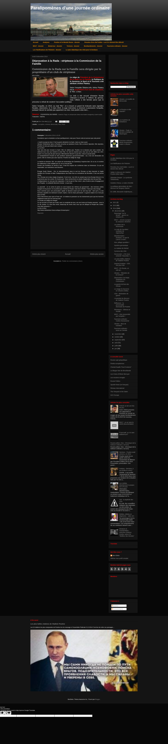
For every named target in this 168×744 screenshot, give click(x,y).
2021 (115, 202)
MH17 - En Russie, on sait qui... (121, 269)
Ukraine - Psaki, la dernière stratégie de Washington (126, 132)
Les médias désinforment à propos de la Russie (126, 485)
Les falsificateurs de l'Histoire (120, 163)
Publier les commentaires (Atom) (72, 261)
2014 (115, 208)
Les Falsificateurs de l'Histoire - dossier (47, 50)
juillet (116, 346)
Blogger (97, 699)
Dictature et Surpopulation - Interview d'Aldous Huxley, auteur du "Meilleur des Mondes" (126, 532)
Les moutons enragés (117, 377)
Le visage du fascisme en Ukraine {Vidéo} (121, 290)
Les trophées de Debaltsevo (124, 121)
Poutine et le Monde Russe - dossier (67, 42)
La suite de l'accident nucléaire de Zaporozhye (121, 231)
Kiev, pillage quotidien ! (122, 242)
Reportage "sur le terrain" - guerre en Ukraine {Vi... (121, 215)
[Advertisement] (121, 66)
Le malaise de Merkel (121, 248)
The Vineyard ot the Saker (119, 391)
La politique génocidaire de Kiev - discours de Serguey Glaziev (121, 187)
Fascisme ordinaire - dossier (117, 46)
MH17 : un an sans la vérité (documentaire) (126, 423)
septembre (118, 340)
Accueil (35, 42)
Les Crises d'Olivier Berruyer (120, 374)
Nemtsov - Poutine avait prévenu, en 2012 (127, 453)
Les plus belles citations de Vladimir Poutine (122, 260)
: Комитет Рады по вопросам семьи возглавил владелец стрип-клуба (71, 114)
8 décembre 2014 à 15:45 (52, 135)
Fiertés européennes (117, 363)
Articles (115, 606)
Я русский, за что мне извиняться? (126, 433)
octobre (117, 337)
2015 (115, 205)
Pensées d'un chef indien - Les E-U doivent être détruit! (104, 42)
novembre (118, 334)
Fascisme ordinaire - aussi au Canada (121, 329)
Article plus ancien (97, 254)
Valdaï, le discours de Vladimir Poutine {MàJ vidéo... (120, 173)
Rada (63, 124)
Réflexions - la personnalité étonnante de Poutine (122, 305)
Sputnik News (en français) (119, 384)
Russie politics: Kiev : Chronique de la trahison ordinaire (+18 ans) (123, 444)
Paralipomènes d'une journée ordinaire (70, 8)
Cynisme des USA (120, 251)
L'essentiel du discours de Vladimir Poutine (121, 299)
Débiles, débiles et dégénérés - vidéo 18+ (126, 515)
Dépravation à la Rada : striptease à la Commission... (122, 279)
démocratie (54, 124)
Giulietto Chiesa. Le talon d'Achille (121, 183)
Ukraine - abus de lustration (120, 324)
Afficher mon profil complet (119, 558)
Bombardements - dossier (93, 46)
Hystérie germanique (121, 245)
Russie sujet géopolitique (118, 360)
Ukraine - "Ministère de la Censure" (121, 274)
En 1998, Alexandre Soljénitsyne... (121, 192)
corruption (41, 124)
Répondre (40, 213)
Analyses (46, 42)
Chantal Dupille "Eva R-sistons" (120, 367)
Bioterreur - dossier (55, 46)
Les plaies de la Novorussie (119, 225)
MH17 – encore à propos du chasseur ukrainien (122, 221)
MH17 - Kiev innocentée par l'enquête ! (122, 315)
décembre (118, 211)
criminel (47, 124)
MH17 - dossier (38, 46)
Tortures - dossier (73, 46)
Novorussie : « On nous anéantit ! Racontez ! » (122, 255)
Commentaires (117, 609)
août (116, 343)
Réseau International (117, 388)
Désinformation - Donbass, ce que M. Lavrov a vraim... (121, 237)
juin (116, 348)
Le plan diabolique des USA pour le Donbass (82, 50)
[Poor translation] (7, 713)
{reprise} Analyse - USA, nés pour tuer (122, 264)
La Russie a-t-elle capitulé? (125, 110)
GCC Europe (114, 395)
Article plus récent (39, 254)
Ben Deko (116, 555)
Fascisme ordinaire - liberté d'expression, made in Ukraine (126, 142)
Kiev (59, 124)
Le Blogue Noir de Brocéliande (120, 370)
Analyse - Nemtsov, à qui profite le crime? (126, 469)
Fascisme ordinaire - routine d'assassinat (121, 320)
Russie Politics (115, 381)
